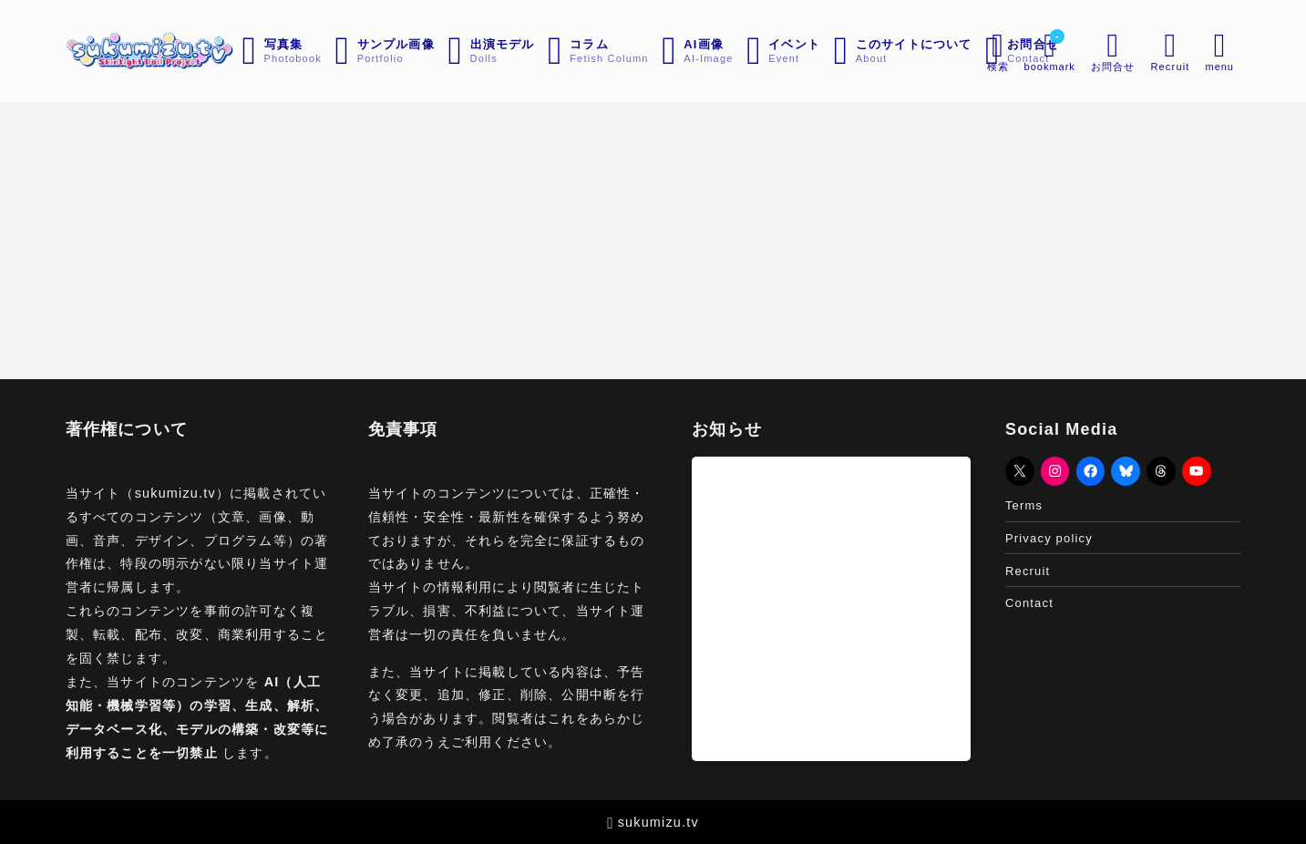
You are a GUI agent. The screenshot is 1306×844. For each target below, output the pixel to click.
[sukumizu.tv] (151, 51)
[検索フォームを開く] (996, 51)
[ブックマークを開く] (1048, 51)
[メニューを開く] (1112, 51)
